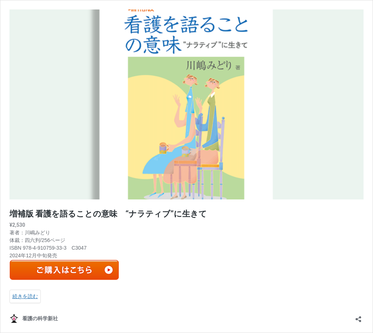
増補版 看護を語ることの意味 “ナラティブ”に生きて (108, 213)
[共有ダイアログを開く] (358, 316)
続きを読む (25, 296)
